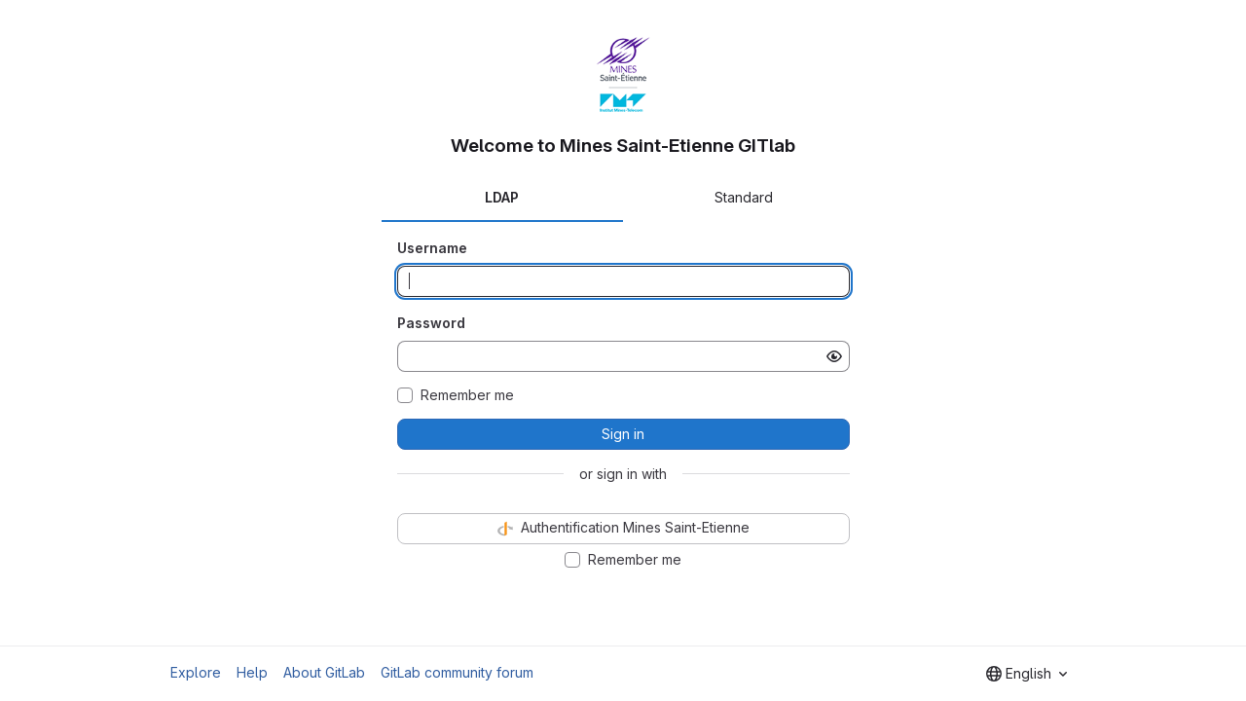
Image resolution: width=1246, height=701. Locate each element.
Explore (195, 672)
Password (431, 322)
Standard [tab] (744, 197)
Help (252, 672)
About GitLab (324, 672)
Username (432, 248)
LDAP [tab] (502, 197)
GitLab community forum (457, 672)
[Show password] (834, 356)
